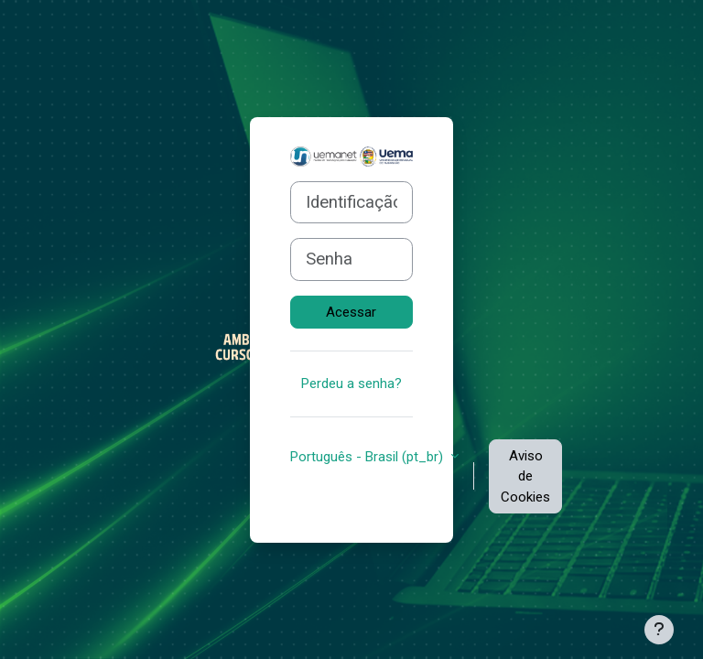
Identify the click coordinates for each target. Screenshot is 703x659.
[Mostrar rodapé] (659, 629)
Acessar (351, 312)
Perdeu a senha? (351, 383)
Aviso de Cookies (525, 476)
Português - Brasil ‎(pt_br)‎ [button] (368, 456)
